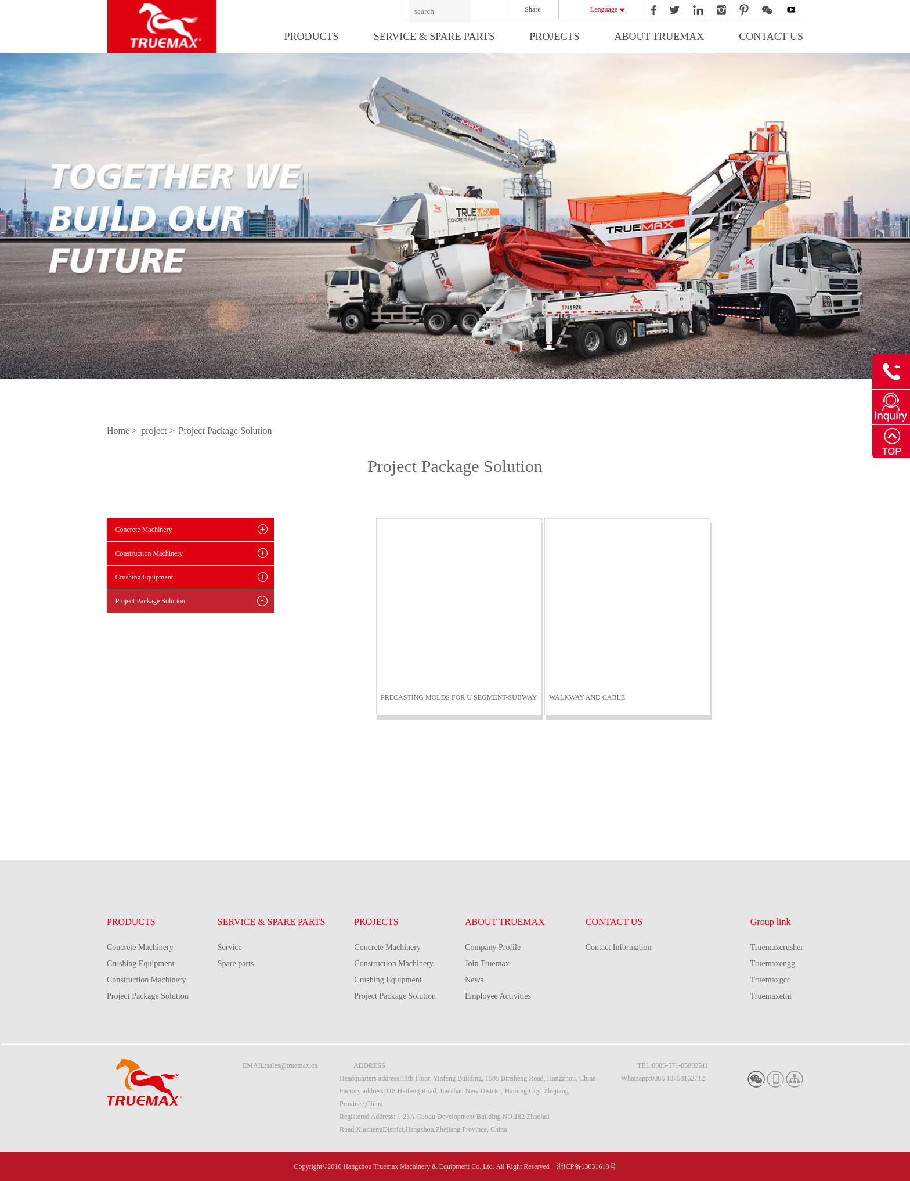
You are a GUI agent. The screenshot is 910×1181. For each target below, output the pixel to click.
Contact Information (619, 947)
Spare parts (236, 963)
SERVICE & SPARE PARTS (434, 36)
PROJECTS (554, 36)
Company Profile (493, 947)
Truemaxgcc (770, 979)
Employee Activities (498, 996)
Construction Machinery (149, 553)
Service (230, 947)
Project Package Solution (225, 430)
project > (158, 430)
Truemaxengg (772, 963)
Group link (770, 922)
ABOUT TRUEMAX (659, 36)
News (474, 979)
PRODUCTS (311, 36)
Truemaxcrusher (776, 947)
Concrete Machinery (143, 529)
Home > (123, 430)
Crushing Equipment (144, 577)
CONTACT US (771, 36)
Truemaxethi (771, 996)
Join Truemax (487, 963)
